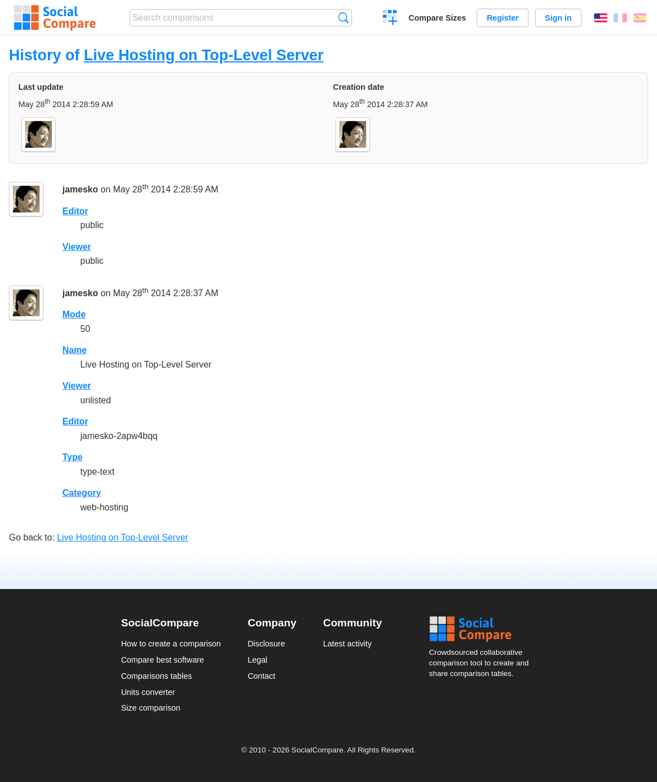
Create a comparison (390, 19)
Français (620, 17)
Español (639, 17)
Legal (257, 659)
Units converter (148, 692)
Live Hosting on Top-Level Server (203, 55)
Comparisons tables (156, 676)
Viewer (76, 247)
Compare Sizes (437, 17)
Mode (74, 314)
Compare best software (162, 659)
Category (81, 493)
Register (502, 17)
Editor (75, 211)
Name (74, 350)
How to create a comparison (171, 643)
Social (482, 629)
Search (343, 17)
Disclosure (266, 643)
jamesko (80, 189)
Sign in (558, 17)
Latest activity (347, 643)
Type (72, 457)
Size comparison (150, 707)
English (600, 17)
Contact (261, 676)
